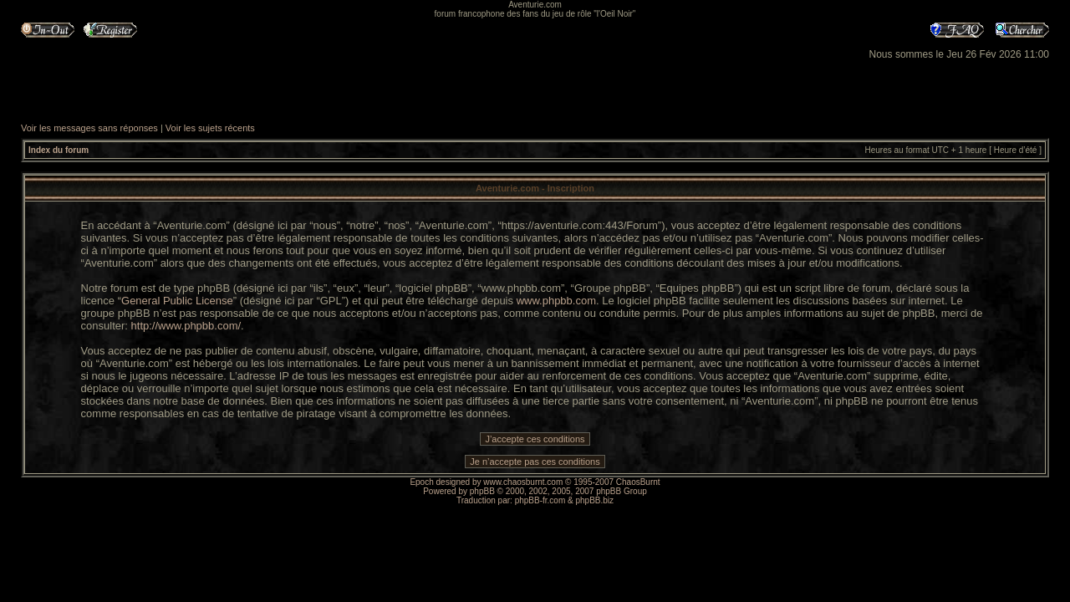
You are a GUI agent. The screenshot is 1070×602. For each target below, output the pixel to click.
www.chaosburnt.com (523, 482)
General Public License (177, 300)
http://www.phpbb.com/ (186, 325)
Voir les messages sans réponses (89, 128)
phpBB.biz (594, 500)
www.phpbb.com (556, 300)
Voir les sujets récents (210, 128)
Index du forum (58, 150)
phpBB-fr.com (540, 500)
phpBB (482, 491)
